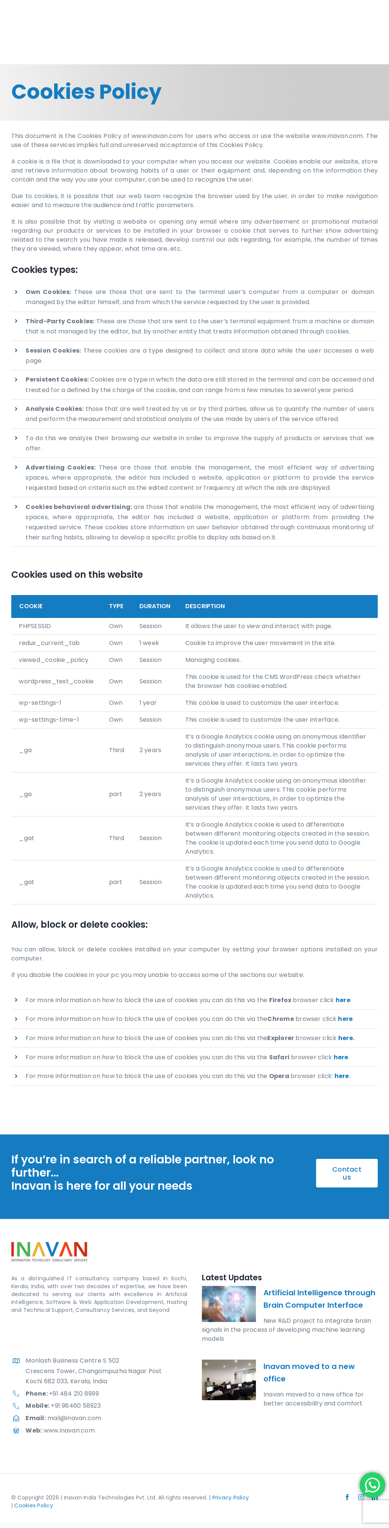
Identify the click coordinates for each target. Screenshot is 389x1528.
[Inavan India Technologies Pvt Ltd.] (40, 27)
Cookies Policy (33, 1505)
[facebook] (347, 1497)
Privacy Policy (230, 1497)
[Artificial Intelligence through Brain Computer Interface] (229, 1304)
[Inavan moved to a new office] (229, 1380)
